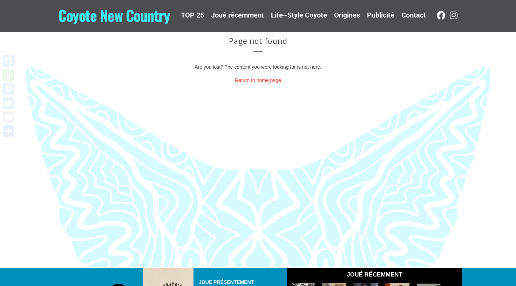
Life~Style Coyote (299, 15)
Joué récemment (237, 15)
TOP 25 (192, 15)
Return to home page (258, 80)
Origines (347, 15)
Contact (413, 15)
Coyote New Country (114, 15)
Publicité (380, 15)
